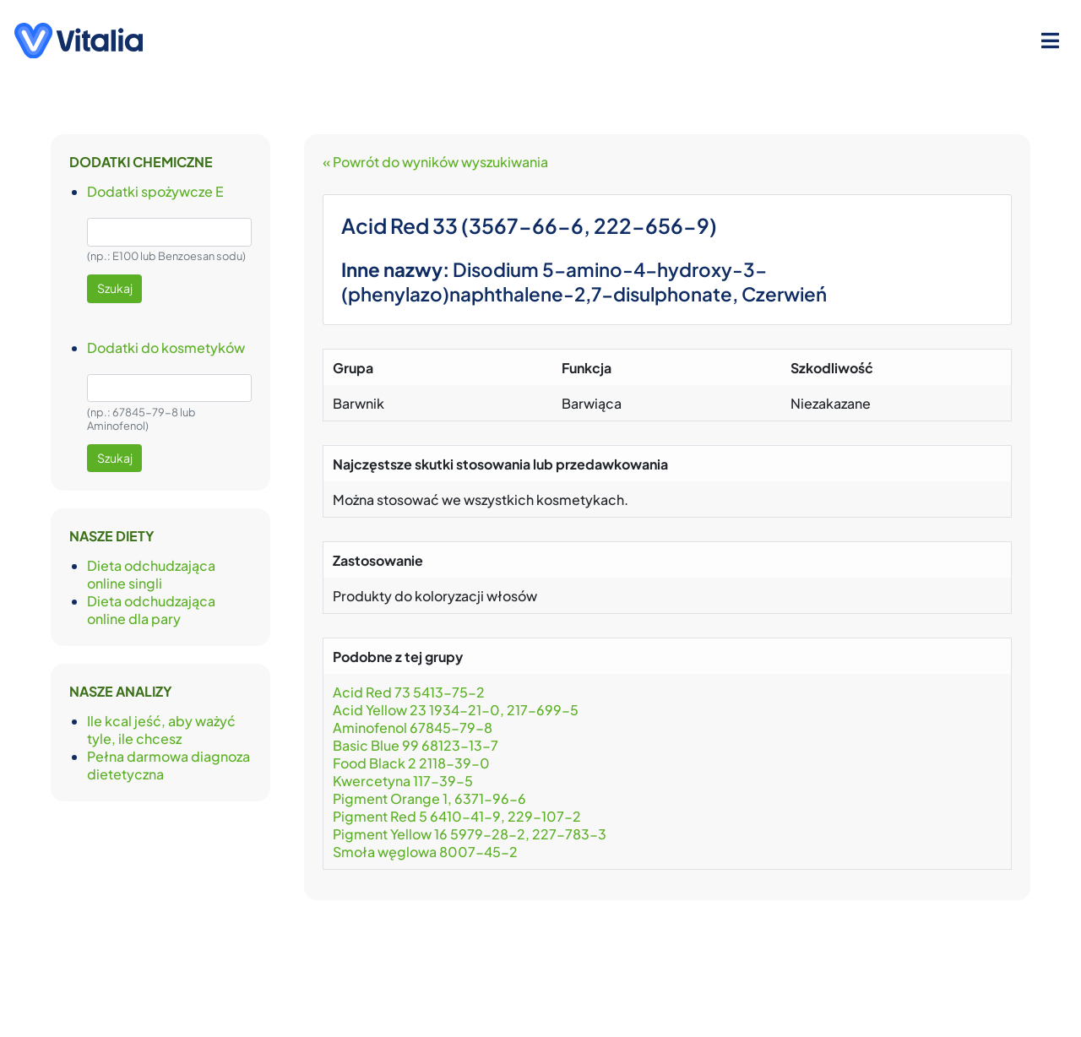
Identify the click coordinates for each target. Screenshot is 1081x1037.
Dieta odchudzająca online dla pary (151, 609)
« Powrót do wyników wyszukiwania (435, 162)
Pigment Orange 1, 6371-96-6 (429, 798)
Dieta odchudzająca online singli (151, 574)
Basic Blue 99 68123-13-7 (415, 745)
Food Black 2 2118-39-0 (411, 763)
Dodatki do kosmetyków (166, 347)
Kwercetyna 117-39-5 (403, 781)
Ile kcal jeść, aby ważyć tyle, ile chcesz (161, 729)
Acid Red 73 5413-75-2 (409, 692)
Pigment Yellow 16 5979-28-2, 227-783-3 (469, 834)
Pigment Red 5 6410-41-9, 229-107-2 (457, 816)
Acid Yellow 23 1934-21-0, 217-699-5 (457, 710)
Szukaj (115, 288)
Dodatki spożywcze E (155, 191)
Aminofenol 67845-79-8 (412, 727)
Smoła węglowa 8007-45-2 (426, 852)
